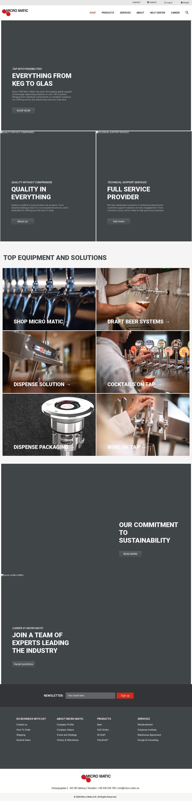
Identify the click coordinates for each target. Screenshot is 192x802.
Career (175, 13)
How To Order (23, 731)
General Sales (23, 741)
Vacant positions (23, 665)
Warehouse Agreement (149, 736)
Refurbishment (145, 725)
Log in (168, 2)
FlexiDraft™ (103, 741)
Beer (99, 725)
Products (108, 13)
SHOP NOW (23, 111)
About (140, 13)
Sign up (125, 696)
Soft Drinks (103, 731)
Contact (136, 2)
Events (151, 2)
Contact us (21, 725)
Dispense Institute (147, 731)
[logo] (16, 13)
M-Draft (101, 736)
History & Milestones (68, 741)
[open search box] (187, 13)
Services (125, 13)
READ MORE (130, 555)
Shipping (20, 736)
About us (22, 222)
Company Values (65, 731)
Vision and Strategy (67, 736)
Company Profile (65, 725)
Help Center (157, 13)
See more (118, 222)
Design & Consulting (148, 741)
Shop (93, 13)
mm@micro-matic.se (128, 789)
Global (185, 2)
